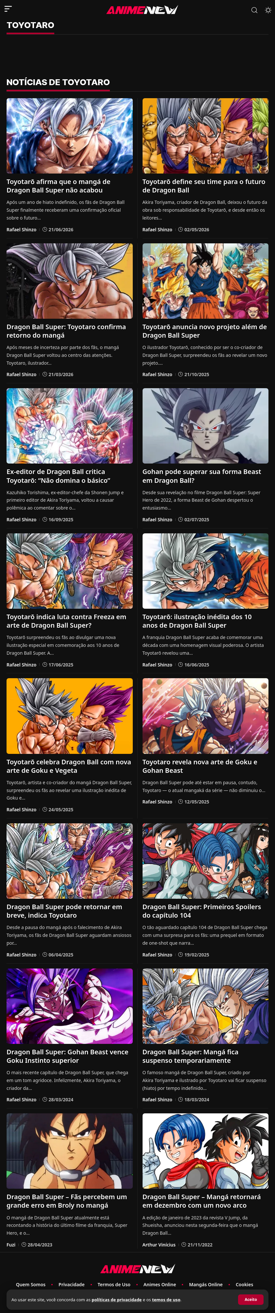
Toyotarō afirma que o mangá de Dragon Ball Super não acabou (58, 185)
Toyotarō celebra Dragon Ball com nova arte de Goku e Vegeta (69, 765)
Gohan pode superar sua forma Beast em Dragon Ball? (202, 475)
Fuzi (11, 1244)
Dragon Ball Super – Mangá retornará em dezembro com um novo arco (202, 1201)
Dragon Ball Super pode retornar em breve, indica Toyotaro (64, 911)
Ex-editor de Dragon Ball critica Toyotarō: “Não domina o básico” (58, 475)
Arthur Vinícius (159, 1244)
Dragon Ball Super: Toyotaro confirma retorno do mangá (66, 331)
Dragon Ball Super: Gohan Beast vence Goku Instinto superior (67, 1055)
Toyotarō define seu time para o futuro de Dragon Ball (204, 185)
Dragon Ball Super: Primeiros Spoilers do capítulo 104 (202, 911)
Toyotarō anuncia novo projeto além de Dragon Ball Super (205, 331)
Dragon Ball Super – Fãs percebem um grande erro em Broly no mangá (67, 1201)
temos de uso (166, 1300)
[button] (251, 1299)
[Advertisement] (138, 55)
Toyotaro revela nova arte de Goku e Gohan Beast (200, 765)
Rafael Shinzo (21, 229)
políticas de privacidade (117, 1300)
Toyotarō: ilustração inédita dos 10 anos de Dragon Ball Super (197, 621)
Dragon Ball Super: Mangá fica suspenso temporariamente (191, 1055)
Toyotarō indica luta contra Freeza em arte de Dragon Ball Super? (66, 621)
